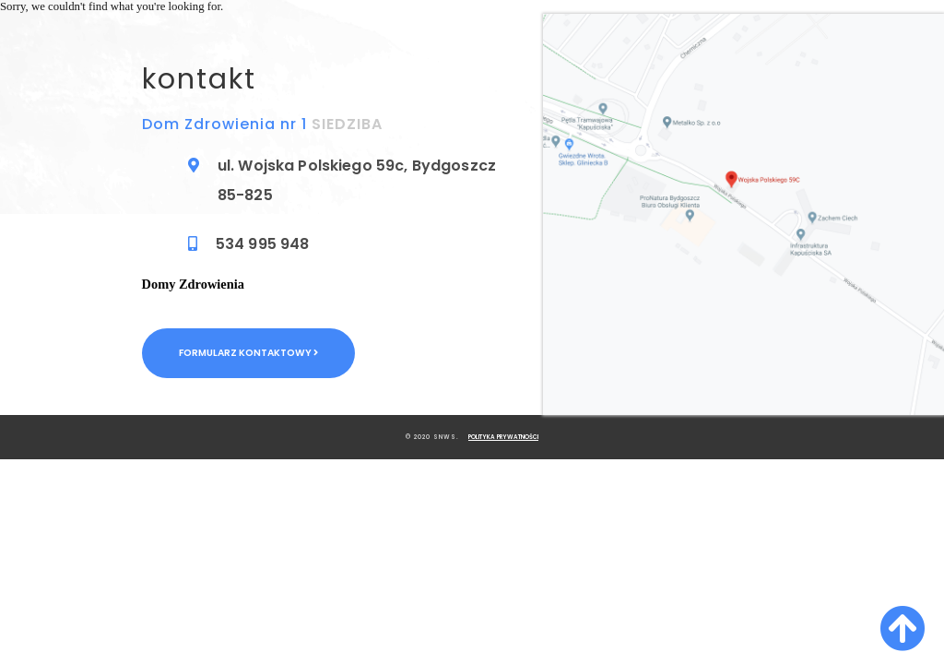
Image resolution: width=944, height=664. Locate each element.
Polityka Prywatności (503, 437)
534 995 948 (263, 244)
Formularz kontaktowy (248, 353)
